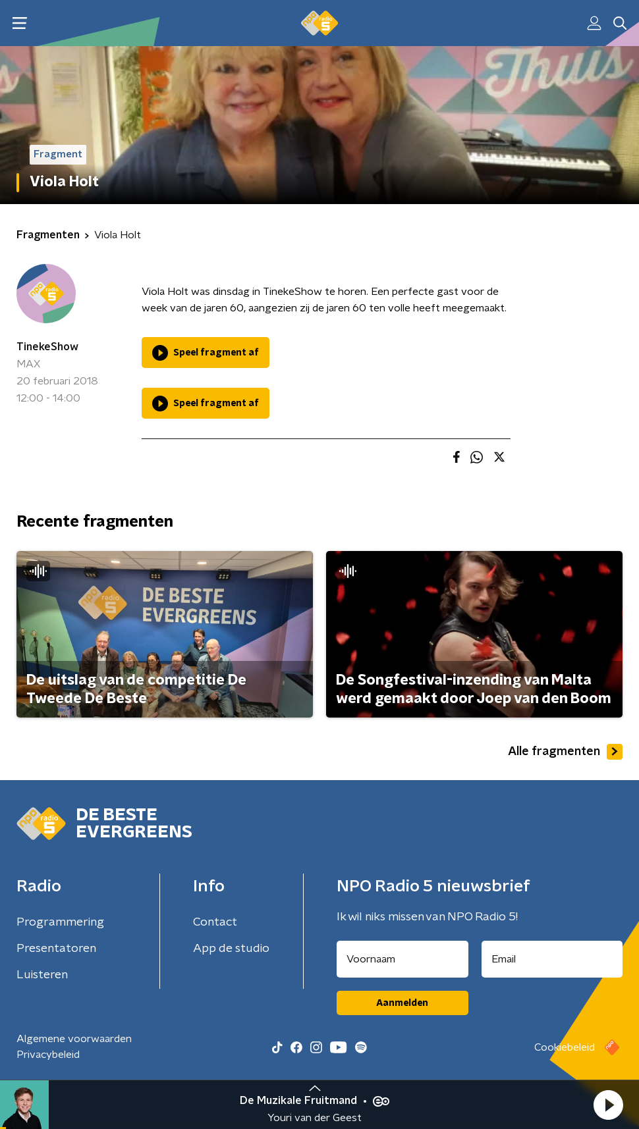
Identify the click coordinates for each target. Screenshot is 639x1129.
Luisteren (42, 975)
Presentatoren (56, 949)
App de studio (231, 949)
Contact (215, 922)
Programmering (60, 922)
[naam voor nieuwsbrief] (402, 959)
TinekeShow (47, 347)
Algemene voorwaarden (74, 1039)
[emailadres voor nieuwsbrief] (552, 959)
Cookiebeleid (564, 1047)
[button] (608, 1105)
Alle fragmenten (565, 752)
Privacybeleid (48, 1054)
